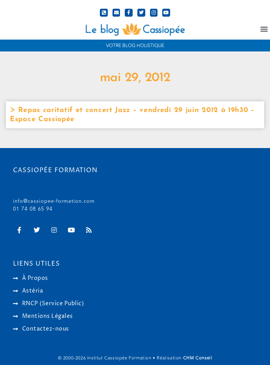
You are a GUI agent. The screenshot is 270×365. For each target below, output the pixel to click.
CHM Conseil (197, 358)
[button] (264, 29)
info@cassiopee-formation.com (54, 201)
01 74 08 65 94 (32, 209)
